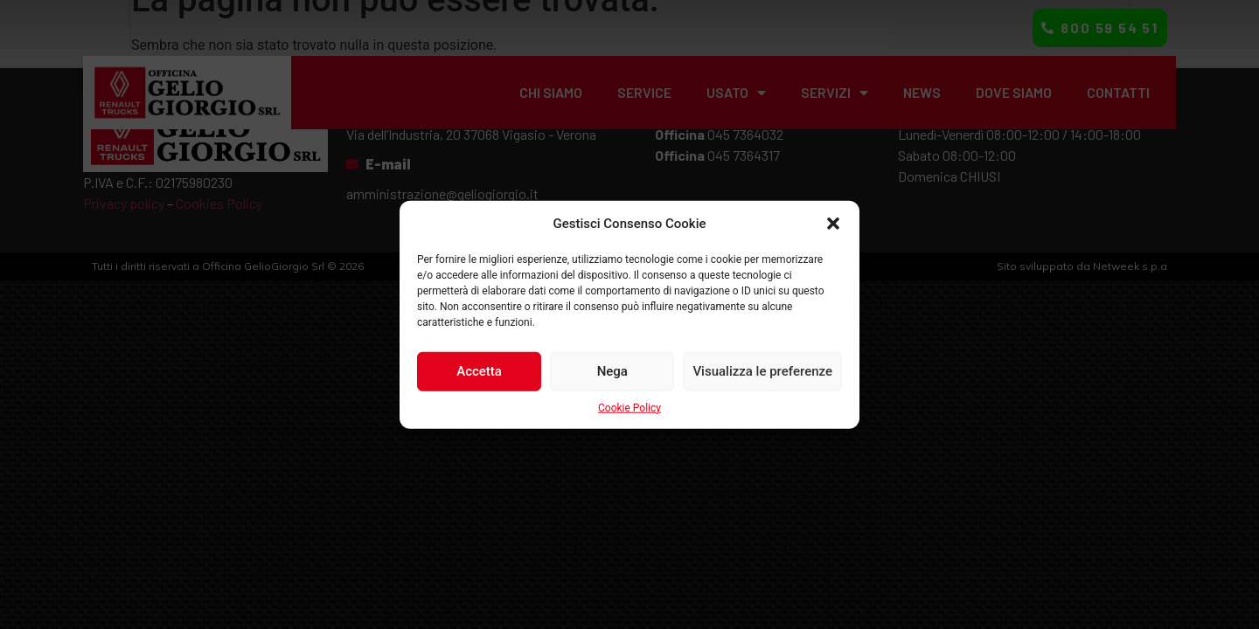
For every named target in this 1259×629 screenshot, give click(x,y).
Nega (612, 371)
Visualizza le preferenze (762, 371)
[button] (833, 223)
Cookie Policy (629, 407)
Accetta (479, 371)
